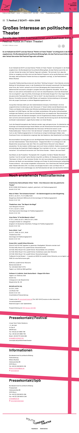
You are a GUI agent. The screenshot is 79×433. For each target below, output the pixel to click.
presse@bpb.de (14, 399)
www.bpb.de (15, 370)
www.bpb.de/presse (17, 401)
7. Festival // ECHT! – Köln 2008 (30, 13)
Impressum (34, 428)
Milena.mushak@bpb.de (16, 368)
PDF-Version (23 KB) (29, 308)
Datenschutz (44, 428)
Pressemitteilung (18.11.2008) (53, 13)
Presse (42, 13)
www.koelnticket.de (25, 299)
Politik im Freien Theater (9, 13)
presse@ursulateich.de (16, 338)
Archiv (18, 13)
